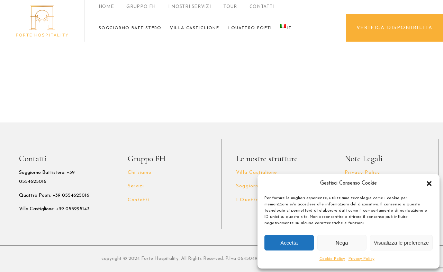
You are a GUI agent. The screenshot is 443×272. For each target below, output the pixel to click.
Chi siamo (140, 172)
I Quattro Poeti (256, 200)
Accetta (289, 243)
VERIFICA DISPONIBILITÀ (394, 28)
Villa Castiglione (256, 172)
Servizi (136, 186)
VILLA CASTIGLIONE (194, 28)
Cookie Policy (332, 259)
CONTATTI (262, 7)
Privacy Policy (361, 259)
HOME (106, 7)
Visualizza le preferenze (401, 243)
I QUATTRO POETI (250, 28)
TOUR (230, 7)
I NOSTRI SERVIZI (189, 7)
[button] (429, 183)
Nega (342, 243)
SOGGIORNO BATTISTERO (130, 28)
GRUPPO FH (141, 7)
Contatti (138, 200)
